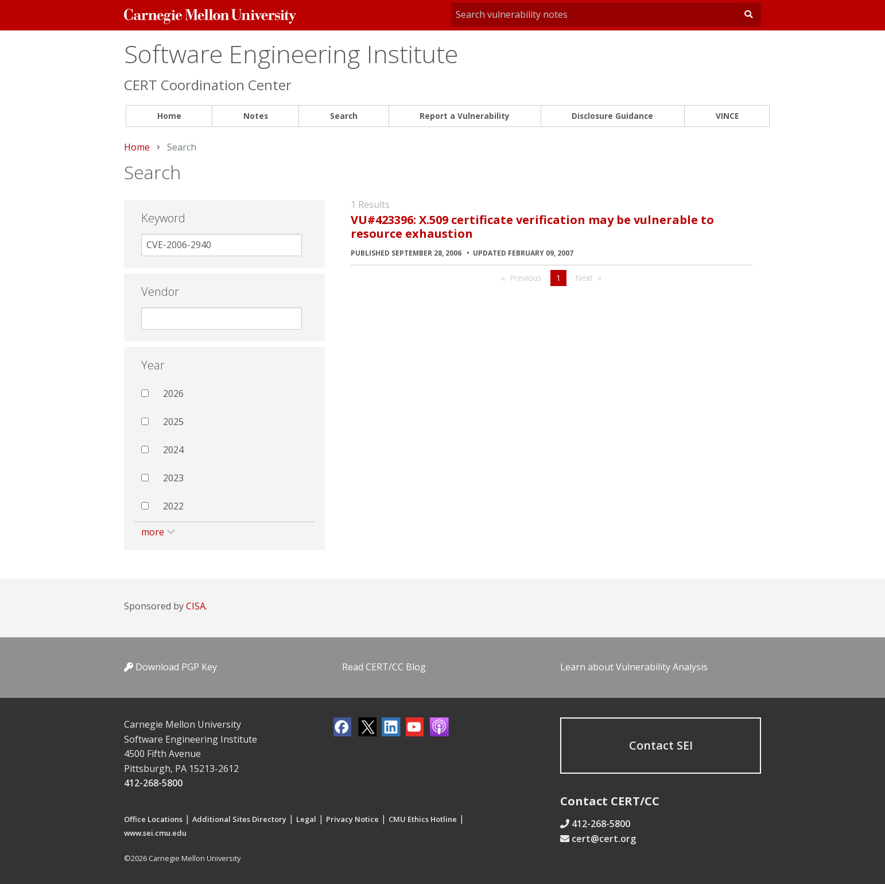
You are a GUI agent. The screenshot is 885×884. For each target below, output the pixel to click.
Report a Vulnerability (465, 115)
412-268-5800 (153, 783)
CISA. (196, 606)
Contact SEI (661, 745)
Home (169, 115)
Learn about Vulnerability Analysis (634, 667)
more (152, 532)
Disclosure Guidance (612, 115)
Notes (255, 115)
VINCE (727, 115)
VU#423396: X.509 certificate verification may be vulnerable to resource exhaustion (532, 226)
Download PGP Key (170, 667)
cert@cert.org (604, 838)
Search (344, 115)
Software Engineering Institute (291, 54)
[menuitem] (169, 116)
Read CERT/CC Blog (384, 667)
